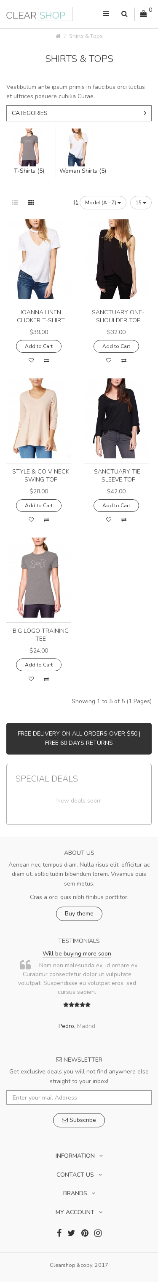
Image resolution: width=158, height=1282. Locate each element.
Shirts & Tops (86, 36)
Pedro (66, 1026)
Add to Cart (39, 346)
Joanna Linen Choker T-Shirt (41, 316)
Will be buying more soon (77, 954)
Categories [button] (79, 113)
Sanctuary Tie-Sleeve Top (118, 476)
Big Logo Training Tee (41, 635)
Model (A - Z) (103, 202)
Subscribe (79, 1120)
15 (141, 202)
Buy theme (79, 914)
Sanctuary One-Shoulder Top (118, 316)
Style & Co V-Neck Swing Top (40, 476)
